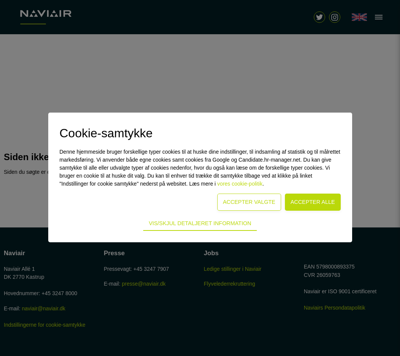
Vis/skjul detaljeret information (200, 223)
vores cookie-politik (239, 184)
